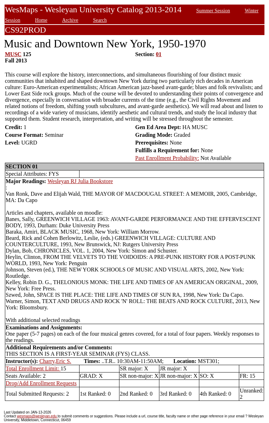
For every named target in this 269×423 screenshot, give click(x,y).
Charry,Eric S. (55, 361)
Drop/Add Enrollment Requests (41, 383)
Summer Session (213, 10)
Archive (70, 20)
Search (100, 20)
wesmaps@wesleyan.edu (37, 416)
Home (41, 20)
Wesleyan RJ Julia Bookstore (80, 181)
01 (158, 54)
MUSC (13, 54)
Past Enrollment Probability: (167, 158)
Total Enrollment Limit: (33, 368)
